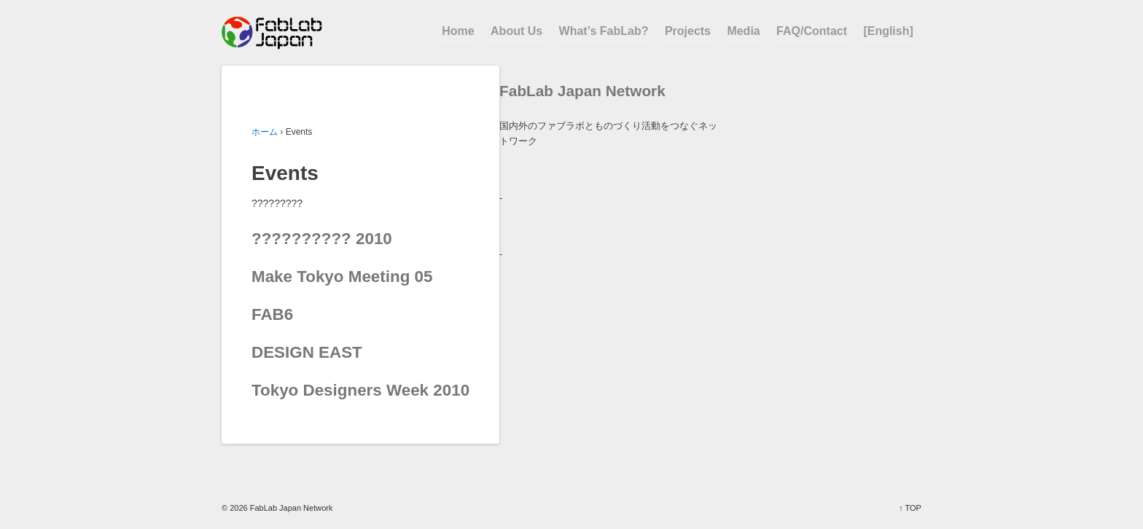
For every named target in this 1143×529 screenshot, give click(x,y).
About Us (516, 31)
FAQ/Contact (811, 31)
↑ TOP (910, 507)
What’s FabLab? (604, 31)
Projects (688, 31)
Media (743, 31)
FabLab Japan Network (290, 507)
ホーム (264, 132)
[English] (888, 31)
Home (458, 31)
